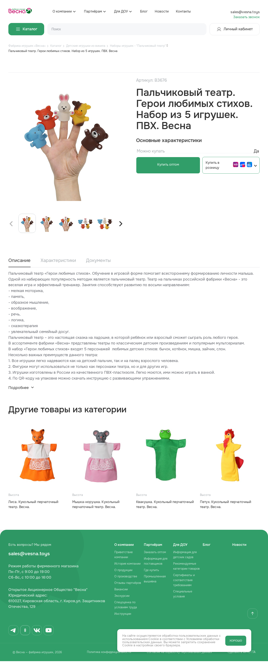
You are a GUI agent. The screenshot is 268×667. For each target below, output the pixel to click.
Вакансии (121, 595)
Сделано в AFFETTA (242, 658)
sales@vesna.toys (245, 12)
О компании (62, 11)
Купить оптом (166, 164)
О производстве (125, 582)
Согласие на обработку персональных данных (178, 658)
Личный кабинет (234, 29)
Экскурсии (121, 601)
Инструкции (122, 619)
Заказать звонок (246, 17)
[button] (121, 230)
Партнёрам (93, 11)
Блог (144, 11)
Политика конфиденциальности (106, 658)
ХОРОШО (235, 640)
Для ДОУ (121, 11)
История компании (127, 569)
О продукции (123, 576)
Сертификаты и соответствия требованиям (184, 586)
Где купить (151, 576)
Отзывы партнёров (127, 589)
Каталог (26, 29)
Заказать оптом (155, 558)
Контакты (183, 11)
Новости (162, 11)
